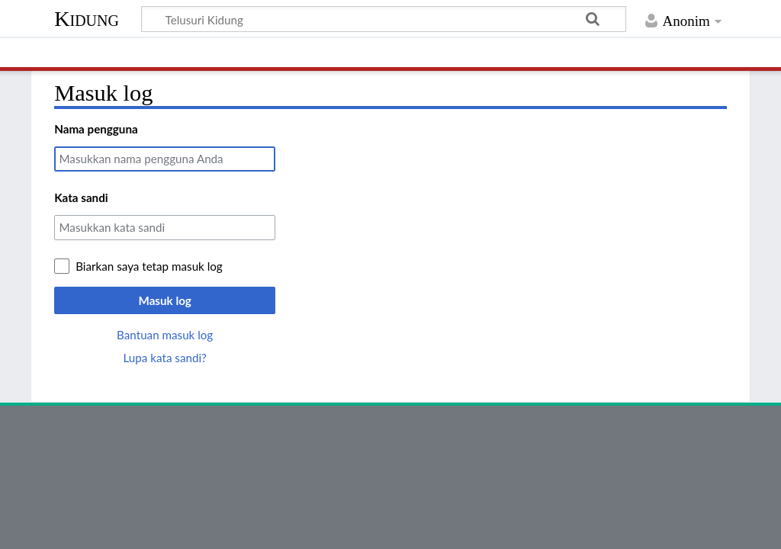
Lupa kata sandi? (165, 357)
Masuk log (165, 300)
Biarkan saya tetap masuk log (149, 266)
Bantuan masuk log (165, 335)
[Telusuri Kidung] (383, 19)
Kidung (86, 18)
